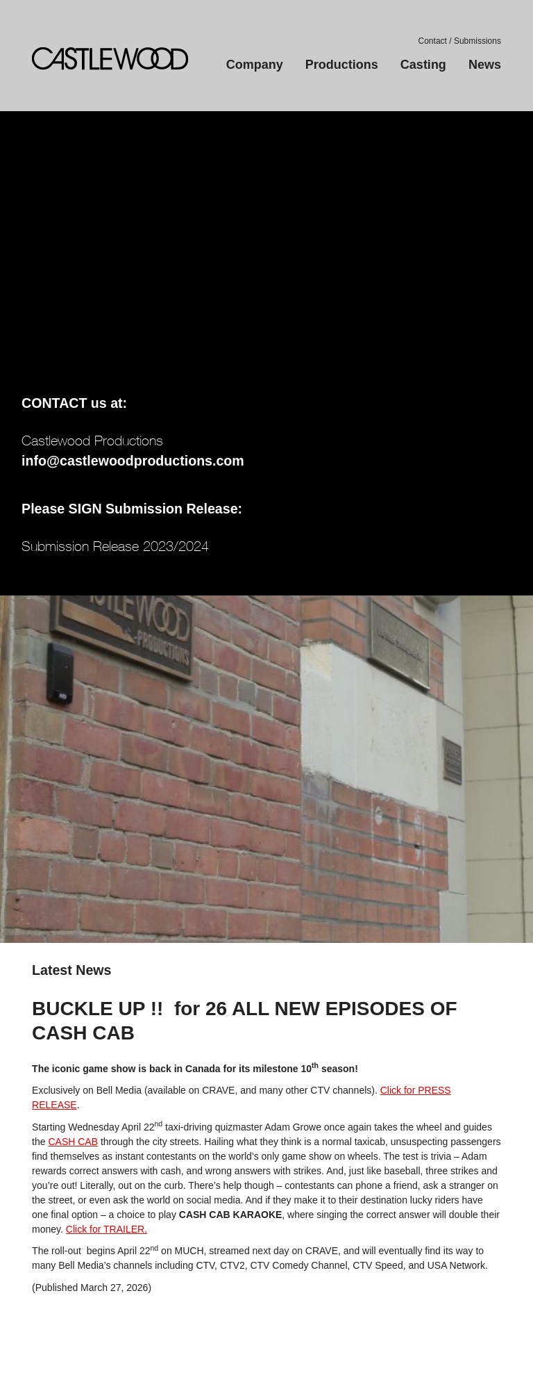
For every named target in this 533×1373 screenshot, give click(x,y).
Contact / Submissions (459, 41)
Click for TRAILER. (106, 1229)
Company (254, 65)
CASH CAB (73, 1141)
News (484, 65)
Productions (341, 65)
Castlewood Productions (110, 58)
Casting (423, 65)
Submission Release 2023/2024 (115, 546)
